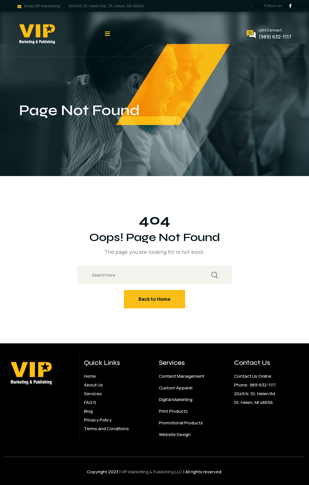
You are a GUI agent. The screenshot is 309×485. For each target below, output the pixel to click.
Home (90, 376)
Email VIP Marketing (42, 5)
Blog (88, 411)
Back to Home (154, 299)
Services (93, 394)
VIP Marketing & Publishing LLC (151, 472)
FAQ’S (90, 402)
